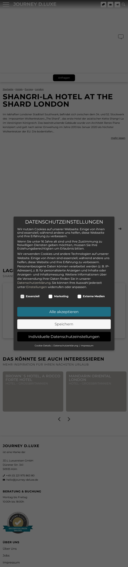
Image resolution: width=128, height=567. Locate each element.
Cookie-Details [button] (43, 333)
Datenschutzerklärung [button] (66, 333)
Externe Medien (91, 283)
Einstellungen (36, 274)
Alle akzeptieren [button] (64, 299)
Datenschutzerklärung (34, 270)
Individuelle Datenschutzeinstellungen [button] (64, 324)
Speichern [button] (64, 311)
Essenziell (30, 283)
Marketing (58, 283)
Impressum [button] (87, 333)
